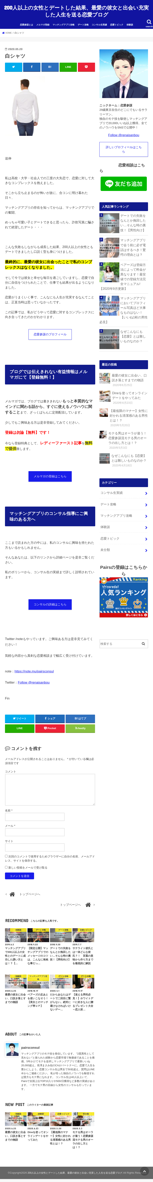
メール (10, 825)
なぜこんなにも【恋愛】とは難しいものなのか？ (133, 322)
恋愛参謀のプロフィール (50, 330)
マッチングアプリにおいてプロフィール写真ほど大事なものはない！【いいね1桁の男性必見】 (133, 300)
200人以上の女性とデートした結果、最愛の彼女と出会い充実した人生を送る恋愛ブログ (76, 8)
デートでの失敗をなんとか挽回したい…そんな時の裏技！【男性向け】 (133, 217)
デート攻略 (83, 20)
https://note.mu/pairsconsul (34, 670)
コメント (10, 770)
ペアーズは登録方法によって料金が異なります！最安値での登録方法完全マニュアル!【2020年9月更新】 (123, 271)
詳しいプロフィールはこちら (124, 144)
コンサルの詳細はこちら (50, 603)
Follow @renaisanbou (34, 681)
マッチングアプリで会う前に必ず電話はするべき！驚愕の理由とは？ (133, 242)
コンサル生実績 (99, 20)
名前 (8, 809)
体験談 (130, 20)
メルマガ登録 (42, 20)
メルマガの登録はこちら (50, 473)
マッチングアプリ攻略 (64, 20)
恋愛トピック (116, 20)
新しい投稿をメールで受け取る (27, 866)
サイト (9, 840)
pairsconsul (30, 1047)
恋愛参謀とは (26, 20)
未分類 (104, 524)
